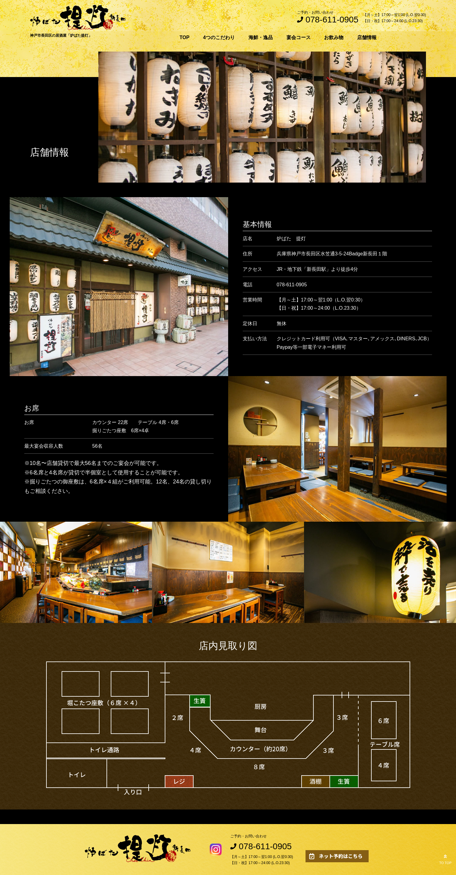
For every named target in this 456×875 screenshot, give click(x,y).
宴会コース (298, 37)
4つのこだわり (219, 37)
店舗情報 (367, 37)
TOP (185, 37)
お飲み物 (333, 37)
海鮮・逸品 (260, 37)
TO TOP (445, 859)
